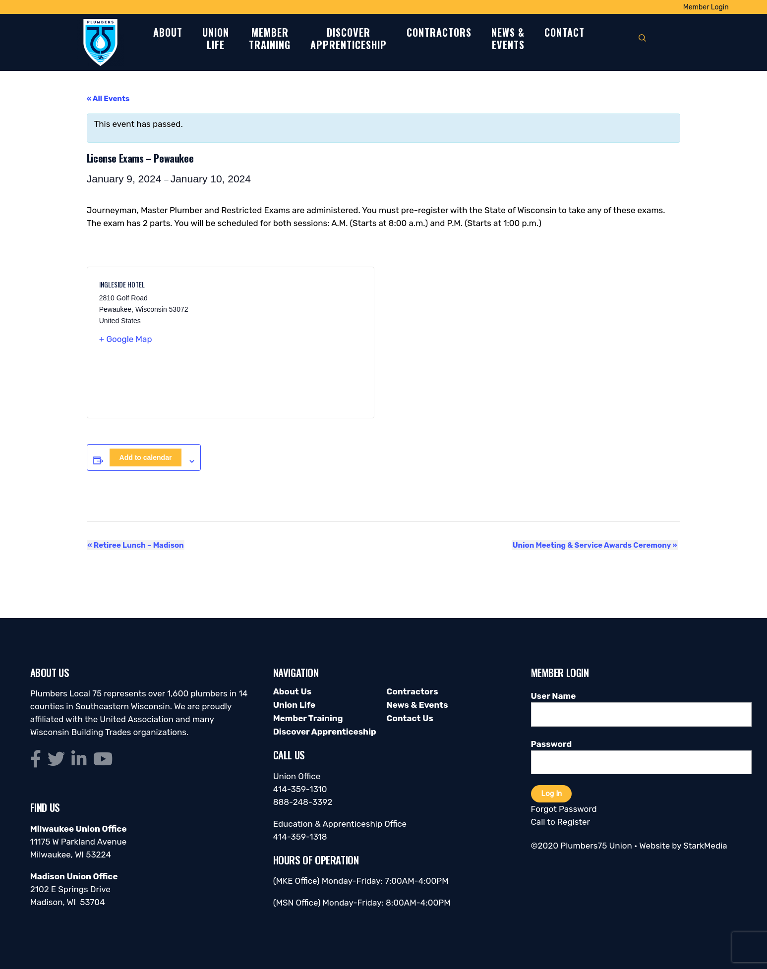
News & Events (417, 705)
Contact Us (409, 718)
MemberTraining (270, 39)
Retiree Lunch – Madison (135, 545)
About (167, 33)
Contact (564, 33)
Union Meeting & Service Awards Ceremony (595, 545)
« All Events (108, 98)
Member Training (308, 718)
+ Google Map (125, 339)
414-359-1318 (300, 837)
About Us (292, 691)
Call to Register (560, 822)
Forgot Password (564, 809)
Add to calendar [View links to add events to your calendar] (145, 457)
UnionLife (215, 39)
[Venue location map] (296, 342)
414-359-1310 (300, 789)
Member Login (706, 7)
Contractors (439, 33)
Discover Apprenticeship (324, 732)
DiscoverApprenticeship (348, 39)
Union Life (294, 705)
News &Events (508, 39)
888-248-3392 (303, 802)
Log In (551, 793)
